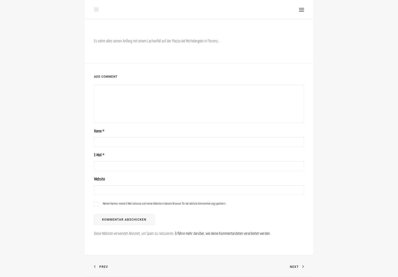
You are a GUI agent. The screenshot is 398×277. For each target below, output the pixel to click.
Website (99, 179)
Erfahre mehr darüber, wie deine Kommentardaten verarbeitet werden (222, 233)
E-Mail (99, 154)
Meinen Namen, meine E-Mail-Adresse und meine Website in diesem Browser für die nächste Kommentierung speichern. (164, 203)
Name (99, 131)
